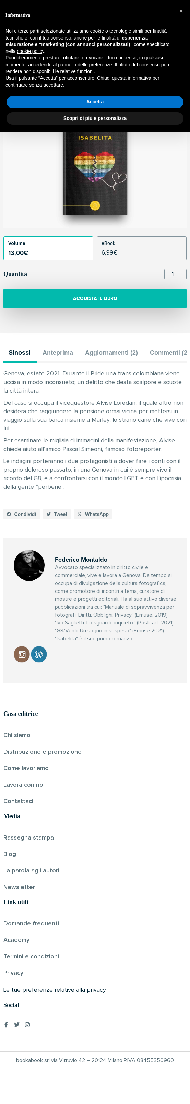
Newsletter (19, 887)
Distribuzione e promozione (42, 752)
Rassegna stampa (28, 838)
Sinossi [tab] (20, 352)
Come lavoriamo (26, 768)
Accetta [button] (95, 1074)
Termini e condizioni (31, 957)
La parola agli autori (31, 871)
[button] (21, 514)
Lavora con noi (24, 785)
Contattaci (18, 801)
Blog (9, 854)
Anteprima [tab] (58, 352)
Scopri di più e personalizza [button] (95, 1090)
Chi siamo (17, 735)
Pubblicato (120, 88)
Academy (16, 940)
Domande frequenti (31, 924)
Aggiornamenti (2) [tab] (111, 352)
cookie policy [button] (30, 1023)
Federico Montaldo (83, 88)
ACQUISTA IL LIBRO (95, 298)
